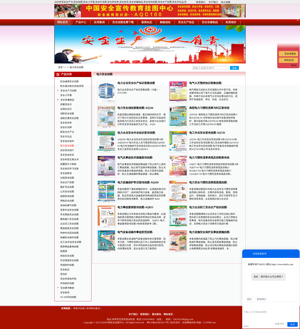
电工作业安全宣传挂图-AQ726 (207, 132)
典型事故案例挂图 (69, 246)
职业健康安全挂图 (69, 81)
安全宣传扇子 (67, 150)
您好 (249, 299)
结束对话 (279, 324)
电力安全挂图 (76, 67)
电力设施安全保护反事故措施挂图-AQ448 (209, 232)
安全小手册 (66, 95)
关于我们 (213, 2)
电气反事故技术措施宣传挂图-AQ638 (135, 158)
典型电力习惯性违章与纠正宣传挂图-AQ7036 (209, 108)
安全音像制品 (67, 99)
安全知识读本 (67, 141)
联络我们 (261, 299)
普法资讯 (156, 314)
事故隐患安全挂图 (69, 228)
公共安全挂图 (67, 191)
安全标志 (64, 269)
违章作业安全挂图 (69, 210)
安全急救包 (66, 173)
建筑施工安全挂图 (69, 219)
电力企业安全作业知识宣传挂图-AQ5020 (136, 133)
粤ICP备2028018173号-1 (159, 322)
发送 (292, 324)
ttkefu (294, 65)
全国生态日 (66, 109)
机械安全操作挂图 (69, 237)
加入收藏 (225, 2)
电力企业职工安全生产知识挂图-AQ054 (208, 208)
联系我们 (200, 2)
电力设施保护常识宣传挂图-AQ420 (138, 182)
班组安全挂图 (67, 255)
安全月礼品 (66, 136)
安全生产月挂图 (68, 90)
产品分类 (66, 74)
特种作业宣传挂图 (69, 233)
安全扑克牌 (66, 127)
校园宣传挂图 (67, 196)
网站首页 (168, 314)
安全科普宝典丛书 (69, 159)
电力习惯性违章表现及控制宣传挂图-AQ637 (209, 158)
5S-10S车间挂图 (68, 297)
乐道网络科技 (189, 322)
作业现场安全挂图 (69, 260)
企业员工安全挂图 (69, 223)
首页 (60, 67)
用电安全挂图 (67, 200)
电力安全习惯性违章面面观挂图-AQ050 (208, 183)
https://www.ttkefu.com (282, 264)
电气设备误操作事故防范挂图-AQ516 (135, 232)
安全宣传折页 (67, 155)
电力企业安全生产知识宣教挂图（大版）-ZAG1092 (136, 83)
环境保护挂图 (67, 283)
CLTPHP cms (209, 322)
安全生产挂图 (67, 182)
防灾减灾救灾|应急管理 (72, 86)
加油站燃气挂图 (68, 205)
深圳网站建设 (93, 308)
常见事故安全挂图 (69, 214)
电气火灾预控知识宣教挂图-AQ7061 (205, 83)
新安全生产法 (67, 132)
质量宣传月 (66, 104)
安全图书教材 (67, 288)
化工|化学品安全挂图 (70, 242)
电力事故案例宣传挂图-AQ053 (135, 207)
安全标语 (64, 292)
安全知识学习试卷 (69, 168)
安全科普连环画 (68, 278)
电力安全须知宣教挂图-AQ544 (135, 107)
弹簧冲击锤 (79, 308)
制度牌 (63, 251)
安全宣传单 (66, 122)
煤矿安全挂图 (67, 187)
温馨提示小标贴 (68, 164)
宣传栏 (63, 274)
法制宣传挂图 (67, 177)
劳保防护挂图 (67, 265)
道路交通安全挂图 (69, 118)
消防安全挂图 (67, 113)
